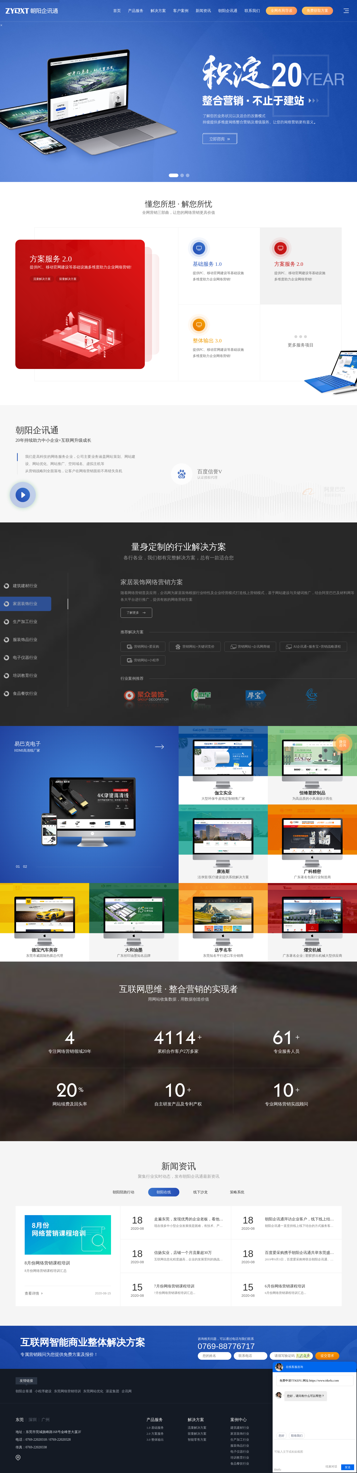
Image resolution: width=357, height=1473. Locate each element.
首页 (117, 11)
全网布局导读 (281, 10)
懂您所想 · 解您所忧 (179, 207)
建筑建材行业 (239, 1427)
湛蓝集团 (112, 1391)
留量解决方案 (67, 279)
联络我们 (297, 1435)
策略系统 (237, 1192)
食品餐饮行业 (239, 1463)
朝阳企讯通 (227, 11)
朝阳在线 (164, 1192)
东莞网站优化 (93, 1391)
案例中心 (238, 1419)
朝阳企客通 (24, 1391)
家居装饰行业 (239, 1433)
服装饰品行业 (239, 1445)
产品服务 (135, 11)
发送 (348, 1467)
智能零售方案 (197, 1439)
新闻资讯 (203, 11)
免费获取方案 (317, 10)
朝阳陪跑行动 (123, 1192)
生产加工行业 (239, 1439)
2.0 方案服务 (155, 1433)
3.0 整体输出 (155, 1439)
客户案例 (180, 11)
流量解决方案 (42, 279)
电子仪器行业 (239, 1451)
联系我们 (252, 11)
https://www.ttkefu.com (324, 1380)
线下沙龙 (200, 1192)
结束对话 (331, 1466)
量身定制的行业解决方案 (179, 552)
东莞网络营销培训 (67, 1391)
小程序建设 (43, 1391)
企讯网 (127, 1391)
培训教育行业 (239, 1457)
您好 (281, 1435)
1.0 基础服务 (155, 1427)
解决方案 (158, 11)
